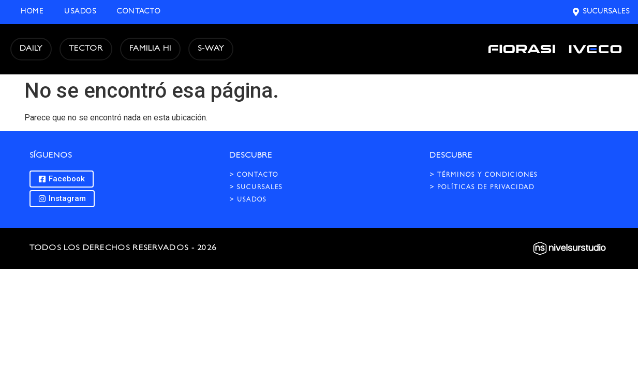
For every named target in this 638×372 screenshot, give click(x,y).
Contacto (138, 12)
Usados (80, 12)
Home (32, 12)
